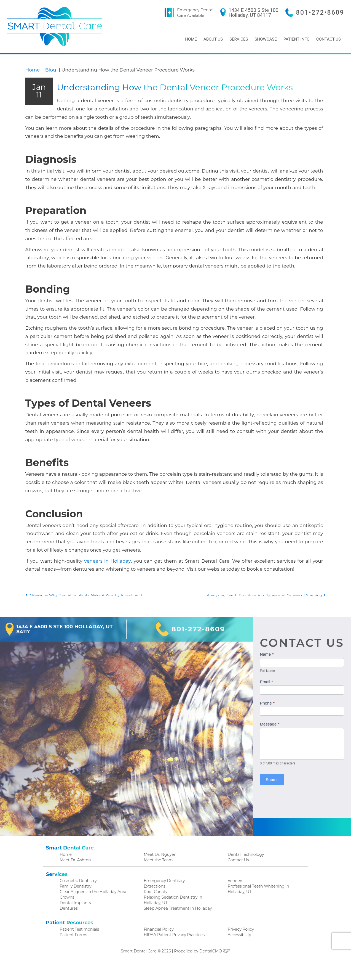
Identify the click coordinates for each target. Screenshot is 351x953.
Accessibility (238, 926)
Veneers (235, 870)
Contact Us (328, 39)
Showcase (264, 39)
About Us (212, 39)
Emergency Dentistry (162, 870)
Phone (269, 692)
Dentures (68, 899)
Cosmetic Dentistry (77, 870)
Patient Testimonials (78, 920)
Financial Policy (157, 920)
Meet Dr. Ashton (74, 849)
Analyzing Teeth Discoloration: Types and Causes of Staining (270, 584)
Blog (48, 70)
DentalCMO (212, 943)
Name (269, 643)
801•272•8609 (322, 12)
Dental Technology (244, 843)
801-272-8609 (200, 618)
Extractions (154, 876)
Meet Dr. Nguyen (159, 843)
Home (189, 39)
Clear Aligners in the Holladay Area (91, 882)
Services (238, 39)
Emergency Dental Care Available (205, 12)
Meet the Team (157, 849)
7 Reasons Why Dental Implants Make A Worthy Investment (80, 584)
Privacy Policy (240, 920)
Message (272, 713)
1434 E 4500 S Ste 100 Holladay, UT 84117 (260, 12)
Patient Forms (72, 926)
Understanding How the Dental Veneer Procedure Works (159, 124)
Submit (274, 769)
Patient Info (295, 39)
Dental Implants (74, 893)
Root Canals (154, 882)
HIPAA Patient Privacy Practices (171, 926)
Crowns (66, 888)
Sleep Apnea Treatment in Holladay (175, 899)
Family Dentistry (74, 876)
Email (268, 671)
